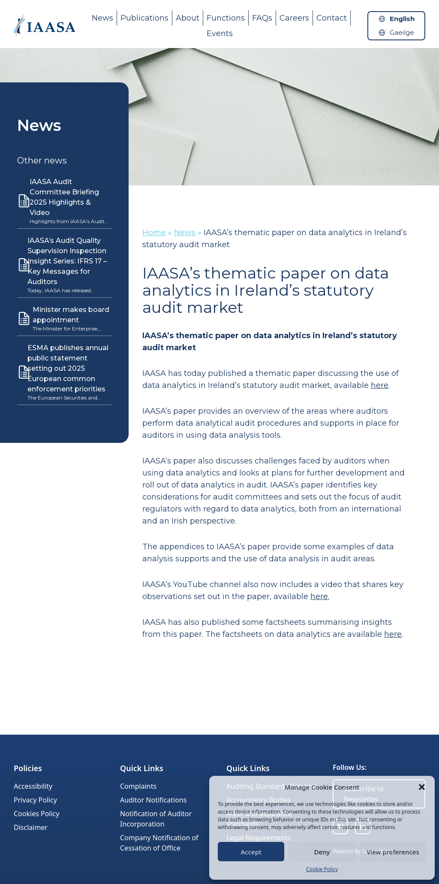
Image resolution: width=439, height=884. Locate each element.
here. (319, 596)
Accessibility (33, 786)
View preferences (393, 852)
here (379, 385)
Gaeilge (402, 32)
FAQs (262, 18)
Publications (144, 18)
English (402, 19)
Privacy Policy (35, 800)
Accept (251, 852)
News (102, 18)
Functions (226, 18)
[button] (422, 787)
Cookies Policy (36, 813)
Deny (322, 852)
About (187, 18)
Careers (294, 18)
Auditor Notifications (153, 800)
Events (220, 33)
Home (154, 232)
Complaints (138, 786)
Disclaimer (31, 827)
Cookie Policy (322, 869)
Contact (331, 18)
